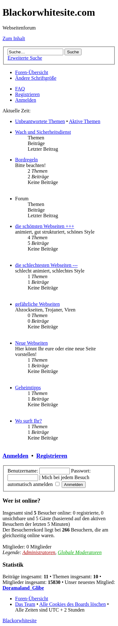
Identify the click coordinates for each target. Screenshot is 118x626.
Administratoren (38, 552)
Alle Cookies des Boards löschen (72, 604)
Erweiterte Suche (25, 58)
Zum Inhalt (14, 38)
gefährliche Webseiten (37, 304)
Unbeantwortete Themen (40, 121)
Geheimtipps (28, 387)
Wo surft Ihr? (28, 421)
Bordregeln (26, 159)
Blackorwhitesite (20, 620)
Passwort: (81, 470)
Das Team (25, 604)
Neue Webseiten (31, 343)
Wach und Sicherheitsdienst (43, 132)
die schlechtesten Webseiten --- (46, 265)
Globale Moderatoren (80, 552)
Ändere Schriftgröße (35, 78)
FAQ (20, 88)
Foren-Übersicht (31, 72)
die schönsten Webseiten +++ (44, 226)
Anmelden (25, 100)
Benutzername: (23, 470)
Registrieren (27, 94)
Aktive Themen (84, 121)
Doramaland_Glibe (23, 588)
